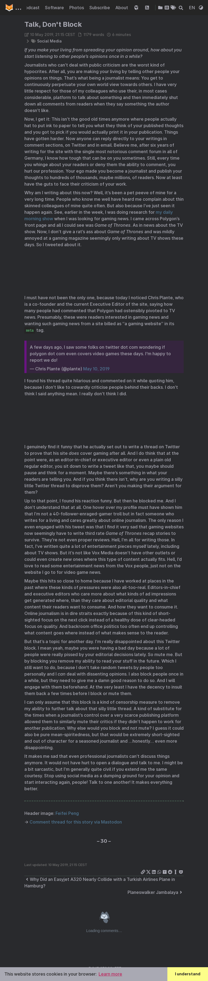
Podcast (31, 7)
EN (192, 7)
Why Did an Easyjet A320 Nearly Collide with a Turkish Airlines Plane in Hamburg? (99, 882)
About (122, 7)
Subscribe (100, 7)
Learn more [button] (110, 974)
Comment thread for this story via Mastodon (76, 822)
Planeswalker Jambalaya (156, 892)
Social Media (49, 41)
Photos (77, 7)
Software (55, 7)
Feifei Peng (67, 813)
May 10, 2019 (96, 368)
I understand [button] (187, 974)
